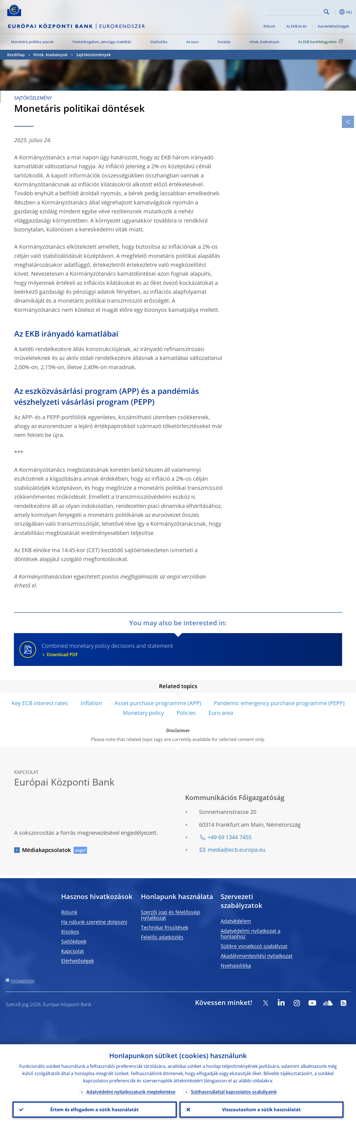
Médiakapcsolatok (46, 850)
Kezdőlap (16, 54)
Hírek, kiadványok (264, 41)
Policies (186, 713)
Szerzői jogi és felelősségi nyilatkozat (170, 915)
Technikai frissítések (164, 927)
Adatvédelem (236, 921)
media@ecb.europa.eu (236, 849)
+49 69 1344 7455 (230, 837)
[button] (335, 12)
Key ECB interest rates (40, 703)
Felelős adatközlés (162, 937)
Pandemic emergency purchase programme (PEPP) (279, 703)
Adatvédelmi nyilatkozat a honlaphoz (250, 933)
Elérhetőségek (77, 960)
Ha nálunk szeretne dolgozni (94, 921)
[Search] (294, 11)
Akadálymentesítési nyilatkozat (256, 955)
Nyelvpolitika (236, 965)
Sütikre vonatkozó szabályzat (254, 946)
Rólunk (269, 26)
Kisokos (70, 931)
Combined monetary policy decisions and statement (188, 650)
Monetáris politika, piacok (32, 41)
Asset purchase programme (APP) (157, 703)
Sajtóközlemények (93, 54)
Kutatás (224, 41)
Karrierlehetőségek (333, 26)
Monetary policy (143, 713)
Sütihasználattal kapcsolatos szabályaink (234, 1092)
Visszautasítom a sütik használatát (261, 1110)
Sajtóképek (73, 941)
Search (326, 12)
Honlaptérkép (22, 980)
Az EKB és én (296, 26)
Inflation (91, 703)
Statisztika (158, 41)
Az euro (192, 41)
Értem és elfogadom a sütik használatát (94, 1110)
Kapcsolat (72, 951)
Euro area (220, 713)
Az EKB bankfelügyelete (321, 41)
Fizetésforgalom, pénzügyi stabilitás (102, 41)
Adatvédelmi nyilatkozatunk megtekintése (130, 1092)
